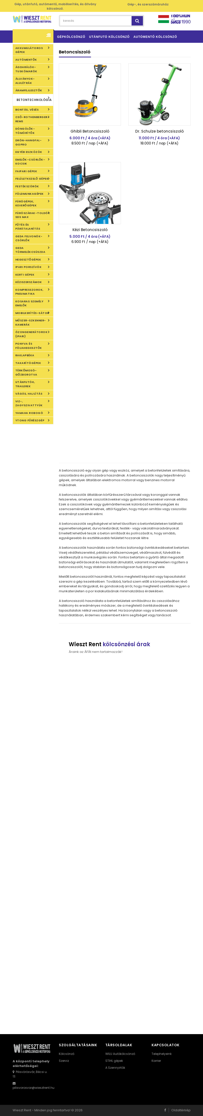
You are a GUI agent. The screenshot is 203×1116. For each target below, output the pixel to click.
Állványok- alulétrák (25, 81)
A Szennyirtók (115, 1068)
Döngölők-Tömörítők (25, 131)
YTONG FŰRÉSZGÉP (30, 420)
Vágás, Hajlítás (29, 394)
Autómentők (26, 60)
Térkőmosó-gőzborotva (26, 372)
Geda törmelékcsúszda (30, 250)
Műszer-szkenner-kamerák (30, 322)
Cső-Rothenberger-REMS (32, 119)
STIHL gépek (114, 1061)
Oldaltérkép (181, 1110)
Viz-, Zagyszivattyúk (29, 403)
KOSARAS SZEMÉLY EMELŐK (29, 303)
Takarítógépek (28, 363)
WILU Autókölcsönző (120, 1054)
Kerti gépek (25, 275)
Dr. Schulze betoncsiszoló (159, 131)
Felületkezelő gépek (32, 179)
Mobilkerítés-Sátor (32, 313)
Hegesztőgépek (28, 259)
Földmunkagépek (29, 194)
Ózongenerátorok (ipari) (31, 334)
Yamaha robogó (29, 413)
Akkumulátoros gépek (29, 50)
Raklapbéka (24, 355)
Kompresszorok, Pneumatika (29, 292)
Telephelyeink (162, 1054)
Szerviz (64, 1061)
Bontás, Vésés (27, 110)
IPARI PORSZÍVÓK (28, 267)
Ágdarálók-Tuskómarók (26, 69)
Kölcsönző (66, 1054)
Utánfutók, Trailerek (25, 384)
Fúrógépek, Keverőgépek (26, 203)
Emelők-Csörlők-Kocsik (30, 162)
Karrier (156, 1061)
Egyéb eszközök (28, 152)
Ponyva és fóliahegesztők (28, 346)
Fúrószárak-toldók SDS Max (32, 215)
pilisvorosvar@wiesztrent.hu (33, 1088)
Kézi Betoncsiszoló (90, 229)
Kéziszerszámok (28, 282)
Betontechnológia (34, 100)
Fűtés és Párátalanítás (27, 227)
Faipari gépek (26, 171)
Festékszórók (27, 186)
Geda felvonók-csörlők (29, 238)
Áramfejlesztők (28, 90)
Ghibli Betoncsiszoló (89, 131)
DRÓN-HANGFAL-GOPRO (28, 142)
